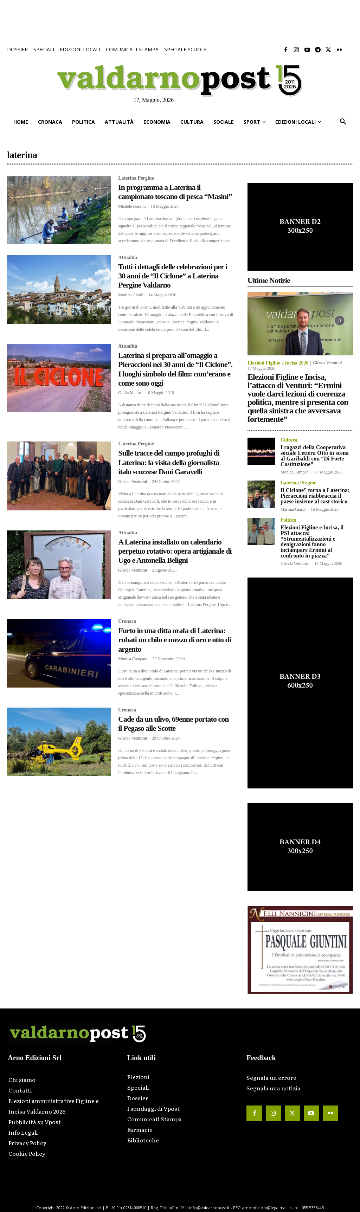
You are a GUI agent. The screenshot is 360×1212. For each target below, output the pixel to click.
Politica (288, 520)
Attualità (127, 257)
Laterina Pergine (136, 178)
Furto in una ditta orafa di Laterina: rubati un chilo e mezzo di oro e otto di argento (174, 639)
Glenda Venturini (132, 481)
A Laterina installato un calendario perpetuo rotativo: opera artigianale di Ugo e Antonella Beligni (174, 551)
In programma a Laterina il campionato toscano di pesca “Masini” (175, 192)
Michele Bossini (132, 206)
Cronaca (127, 621)
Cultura (289, 440)
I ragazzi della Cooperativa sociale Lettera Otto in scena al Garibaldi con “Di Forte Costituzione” (315, 455)
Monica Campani (132, 658)
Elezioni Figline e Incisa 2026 (278, 363)
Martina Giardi (130, 294)
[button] (343, 122)
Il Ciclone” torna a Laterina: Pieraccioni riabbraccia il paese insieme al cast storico (315, 495)
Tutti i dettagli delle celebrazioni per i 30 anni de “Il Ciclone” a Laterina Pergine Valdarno (172, 276)
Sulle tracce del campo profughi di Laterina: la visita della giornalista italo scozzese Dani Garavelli (168, 462)
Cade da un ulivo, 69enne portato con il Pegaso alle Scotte (173, 724)
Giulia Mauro (129, 392)
